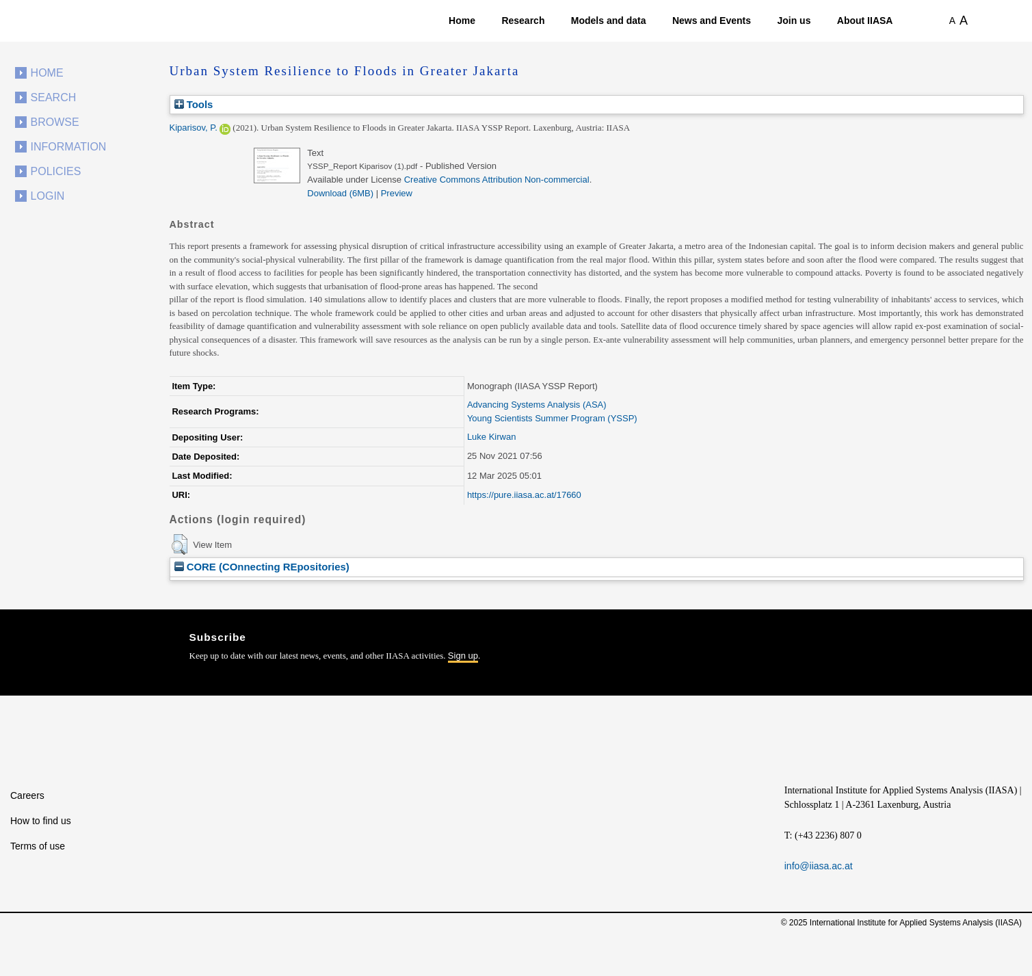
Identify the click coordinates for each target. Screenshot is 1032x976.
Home (462, 20)
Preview (396, 193)
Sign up (463, 655)
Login (48, 196)
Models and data (608, 20)
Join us (793, 20)
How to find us (40, 820)
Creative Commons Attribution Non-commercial (497, 179)
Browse (55, 122)
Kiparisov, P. (193, 127)
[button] (179, 544)
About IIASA (865, 20)
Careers (27, 795)
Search (54, 97)
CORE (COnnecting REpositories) (261, 566)
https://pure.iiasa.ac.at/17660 (524, 495)
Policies (56, 171)
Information (69, 147)
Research (522, 20)
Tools (193, 104)
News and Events (711, 20)
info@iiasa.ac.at (818, 865)
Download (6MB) (340, 193)
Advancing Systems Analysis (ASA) (537, 404)
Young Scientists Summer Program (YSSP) (552, 418)
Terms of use (37, 846)
